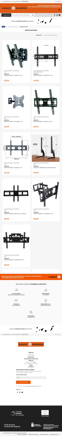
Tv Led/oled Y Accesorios (12, 26)
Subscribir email (23, 382)
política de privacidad (31, 386)
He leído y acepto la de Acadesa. (29, 386)
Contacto (31, 366)
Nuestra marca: (31, 362)
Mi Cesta (57, 1)
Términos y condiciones (22, 434)
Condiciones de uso (54, 434)
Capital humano (31, 355)
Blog (31, 365)
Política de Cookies (44, 434)
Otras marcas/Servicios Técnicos (31, 363)
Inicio (3, 26)
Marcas (31, 360)
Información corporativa (31, 358)
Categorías (6, 15)
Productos (31, 357)
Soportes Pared (24, 26)
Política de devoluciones (33, 434)
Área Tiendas (25, 1)
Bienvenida (31, 354)
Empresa (31, 352)
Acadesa (14, 8)
